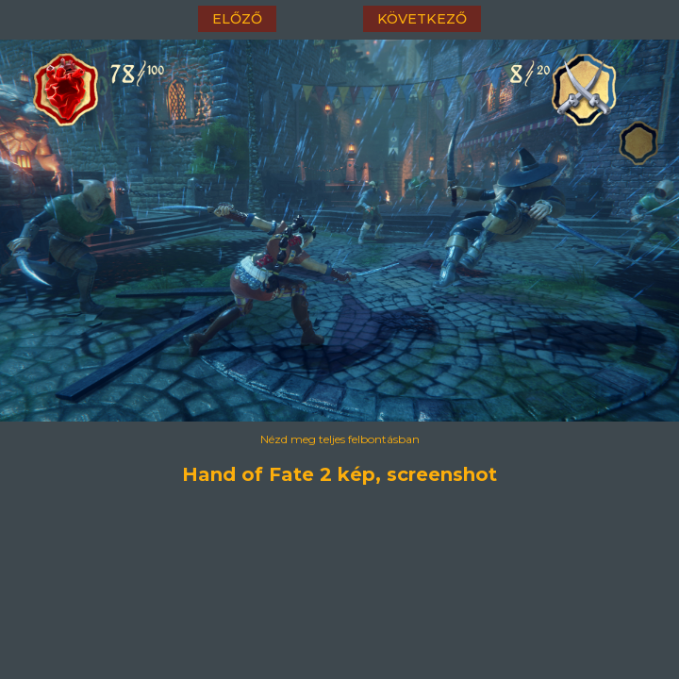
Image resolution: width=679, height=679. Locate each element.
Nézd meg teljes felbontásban (340, 439)
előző (237, 18)
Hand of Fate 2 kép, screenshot (339, 474)
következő (422, 18)
